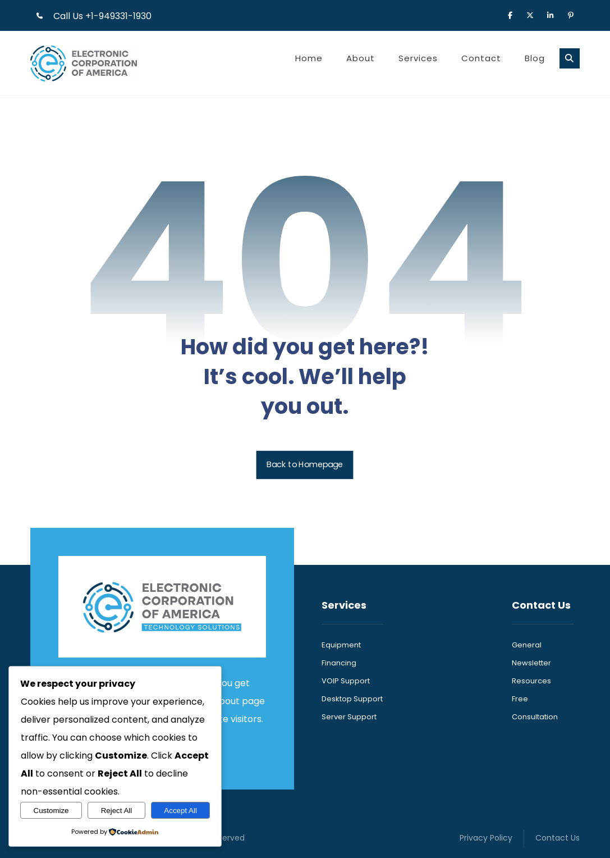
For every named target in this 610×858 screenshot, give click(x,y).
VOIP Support (346, 681)
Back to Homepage (305, 465)
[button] (510, 15)
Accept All (180, 810)
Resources (531, 681)
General (527, 645)
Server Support (349, 716)
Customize (51, 810)
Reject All (116, 810)
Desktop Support (352, 698)
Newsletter (531, 663)
